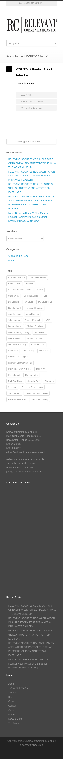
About (11, 683)
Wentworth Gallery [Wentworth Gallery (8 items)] (39, 399)
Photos (14, 692)
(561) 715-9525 (32, 3)
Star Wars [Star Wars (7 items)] (49, 381)
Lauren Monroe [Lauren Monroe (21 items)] (15, 326)
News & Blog (15, 718)
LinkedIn (38, 9)
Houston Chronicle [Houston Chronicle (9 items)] (34, 308)
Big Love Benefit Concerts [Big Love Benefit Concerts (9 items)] (20, 290)
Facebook (25, 9)
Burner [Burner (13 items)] (40, 290)
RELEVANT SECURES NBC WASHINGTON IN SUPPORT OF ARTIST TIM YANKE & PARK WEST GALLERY (31, 175)
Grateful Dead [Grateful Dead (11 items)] (14, 308)
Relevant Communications (32, 101)
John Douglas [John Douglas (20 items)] (32, 314)
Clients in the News (29, 108)
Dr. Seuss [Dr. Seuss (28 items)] (28, 302)
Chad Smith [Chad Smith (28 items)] (13, 296)
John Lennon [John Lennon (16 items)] (14, 320)
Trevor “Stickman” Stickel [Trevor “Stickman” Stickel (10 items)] (36, 393)
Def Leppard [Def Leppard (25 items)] (13, 302)
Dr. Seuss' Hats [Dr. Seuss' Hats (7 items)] (45, 302)
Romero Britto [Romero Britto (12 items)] (31, 375)
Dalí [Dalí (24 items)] (45, 296)
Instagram (31, 9)
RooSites (38, 745)
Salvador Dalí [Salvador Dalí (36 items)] (33, 381)
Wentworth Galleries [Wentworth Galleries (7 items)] (17, 399)
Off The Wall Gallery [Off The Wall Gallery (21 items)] (17, 344)
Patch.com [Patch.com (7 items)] (13, 351)
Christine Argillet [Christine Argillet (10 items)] (31, 296)
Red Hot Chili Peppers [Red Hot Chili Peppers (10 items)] (18, 357)
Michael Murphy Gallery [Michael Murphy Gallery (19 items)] (18, 332)
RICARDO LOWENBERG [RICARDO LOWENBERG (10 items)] (19, 369)
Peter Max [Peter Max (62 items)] (44, 351)
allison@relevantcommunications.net (25, 452)
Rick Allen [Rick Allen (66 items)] (40, 369)
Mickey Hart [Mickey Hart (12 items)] (39, 332)
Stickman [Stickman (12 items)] (12, 387)
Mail (42, 3)
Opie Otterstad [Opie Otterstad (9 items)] (38, 344)
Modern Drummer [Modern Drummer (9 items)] (35, 338)
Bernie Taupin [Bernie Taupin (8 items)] (14, 283)
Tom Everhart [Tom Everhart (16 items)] (14, 393)
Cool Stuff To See (19, 688)
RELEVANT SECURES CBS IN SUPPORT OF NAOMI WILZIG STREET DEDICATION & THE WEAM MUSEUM (32, 163)
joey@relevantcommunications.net (24, 471)
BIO (10, 696)
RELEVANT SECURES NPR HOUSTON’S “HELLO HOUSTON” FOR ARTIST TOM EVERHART (30, 188)
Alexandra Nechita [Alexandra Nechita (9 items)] (16, 277)
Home (11, 714)
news (40, 108)
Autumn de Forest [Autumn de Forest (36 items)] (38, 277)
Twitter (18, 9)
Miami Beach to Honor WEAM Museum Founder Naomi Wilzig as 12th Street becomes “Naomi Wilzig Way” (28, 217)
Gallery (12, 710)
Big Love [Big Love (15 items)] (30, 283)
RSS (45, 9)
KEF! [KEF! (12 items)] (48, 320)
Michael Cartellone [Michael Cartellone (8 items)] (35, 326)
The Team (13, 723)
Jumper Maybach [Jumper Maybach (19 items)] (32, 320)
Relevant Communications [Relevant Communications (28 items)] (20, 363)
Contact (12, 705)
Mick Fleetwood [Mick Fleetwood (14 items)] (15, 338)
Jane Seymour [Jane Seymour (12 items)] (14, 314)
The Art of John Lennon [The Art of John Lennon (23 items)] (32, 387)
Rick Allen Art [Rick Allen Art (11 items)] (14, 375)
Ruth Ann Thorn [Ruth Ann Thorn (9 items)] (15, 381)
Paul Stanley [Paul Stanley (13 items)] (28, 351)
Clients (12, 701)
